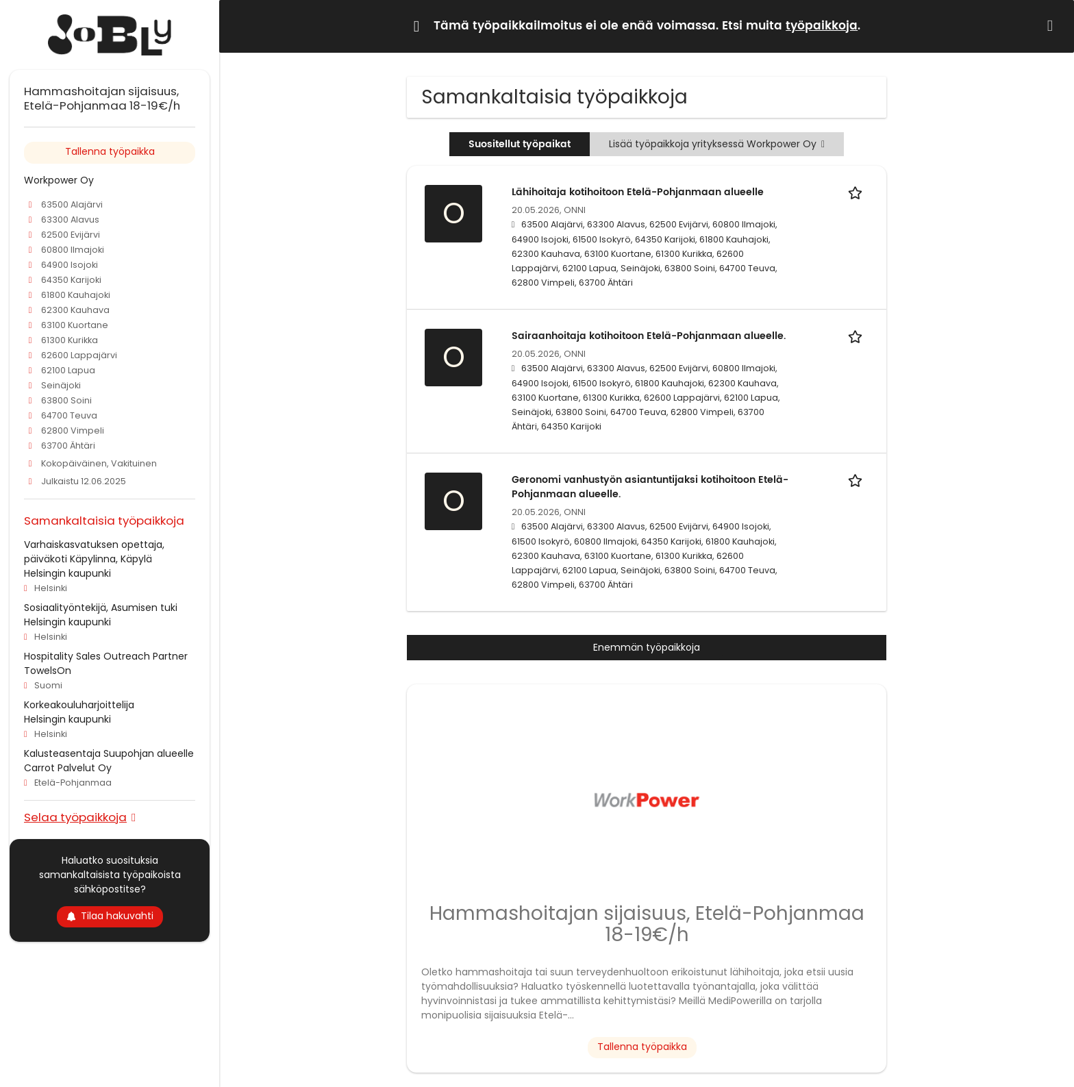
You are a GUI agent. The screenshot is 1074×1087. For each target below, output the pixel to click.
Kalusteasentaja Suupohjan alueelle (109, 753)
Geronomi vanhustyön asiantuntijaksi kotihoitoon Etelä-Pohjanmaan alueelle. (650, 487)
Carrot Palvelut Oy (68, 768)
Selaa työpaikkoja (75, 817)
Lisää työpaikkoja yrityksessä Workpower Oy (717, 144)
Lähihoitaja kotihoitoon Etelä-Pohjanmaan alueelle (638, 192)
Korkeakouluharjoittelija (79, 705)
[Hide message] (1052, 26)
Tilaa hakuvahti (109, 916)
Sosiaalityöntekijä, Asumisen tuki (100, 607)
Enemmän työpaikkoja (646, 647)
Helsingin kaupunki (67, 573)
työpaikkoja (822, 26)
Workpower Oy (59, 180)
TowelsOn (47, 670)
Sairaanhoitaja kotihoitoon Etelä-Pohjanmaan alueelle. (649, 336)
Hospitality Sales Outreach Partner (106, 656)
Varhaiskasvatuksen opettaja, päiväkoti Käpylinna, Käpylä (94, 552)
